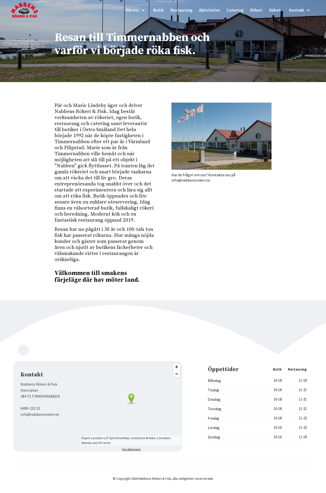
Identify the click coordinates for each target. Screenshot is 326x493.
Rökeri (256, 10)
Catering (235, 10)
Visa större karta (131, 449)
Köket (275, 10)
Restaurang (181, 10)
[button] (135, 10)
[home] (28, 10)
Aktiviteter (209, 10)
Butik (158, 10)
